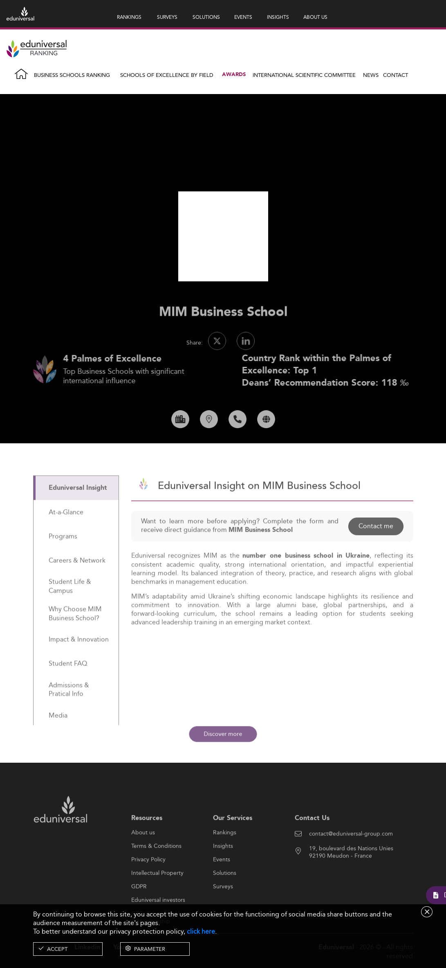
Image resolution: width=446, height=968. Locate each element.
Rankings (224, 857)
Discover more (223, 733)
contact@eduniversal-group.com (351, 858)
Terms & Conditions (156, 870)
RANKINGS (129, 17)
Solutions (224, 897)
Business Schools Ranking (72, 75)
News (371, 75)
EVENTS (243, 17)
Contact (395, 75)
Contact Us (312, 842)
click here (201, 931)
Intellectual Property (157, 897)
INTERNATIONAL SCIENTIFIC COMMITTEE (304, 75)
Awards (234, 74)
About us (143, 857)
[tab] (76, 512)
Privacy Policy (148, 884)
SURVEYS (167, 17)
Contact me (376, 550)
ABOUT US (315, 17)
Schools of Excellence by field (166, 75)
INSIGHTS (278, 17)
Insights (223, 870)
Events (221, 884)
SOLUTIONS (206, 17)
